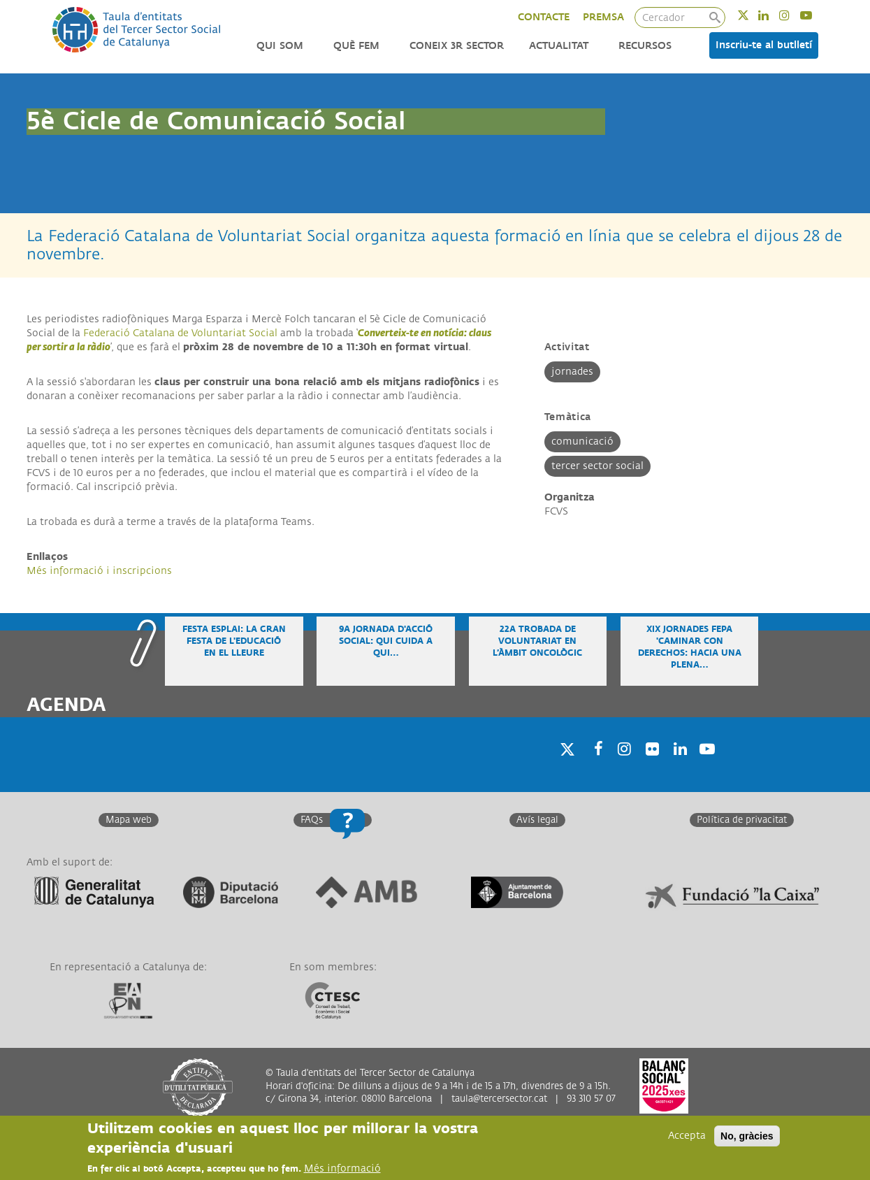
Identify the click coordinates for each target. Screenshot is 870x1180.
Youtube (815, 15)
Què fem (356, 46)
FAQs (311, 820)
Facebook (594, 766)
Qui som (279, 46)
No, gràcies (746, 1136)
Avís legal (537, 820)
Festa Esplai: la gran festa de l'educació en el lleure (234, 641)
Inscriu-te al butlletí (764, 45)
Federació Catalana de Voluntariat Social (180, 333)
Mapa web (129, 820)
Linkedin (772, 15)
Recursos (645, 46)
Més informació (342, 1169)
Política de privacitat (742, 820)
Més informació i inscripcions (99, 571)
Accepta (687, 1136)
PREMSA (603, 17)
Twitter (752, 15)
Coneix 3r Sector (456, 46)
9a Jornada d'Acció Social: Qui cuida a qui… (386, 641)
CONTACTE (544, 17)
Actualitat (558, 46)
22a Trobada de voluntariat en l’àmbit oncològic (537, 641)
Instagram (793, 15)
